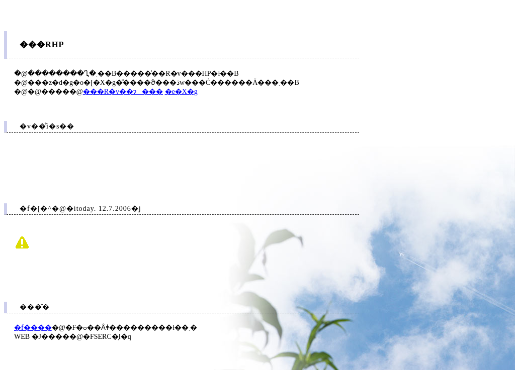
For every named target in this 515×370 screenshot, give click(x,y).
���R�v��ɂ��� (123, 91)
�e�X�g (181, 91)
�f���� (33, 327)
